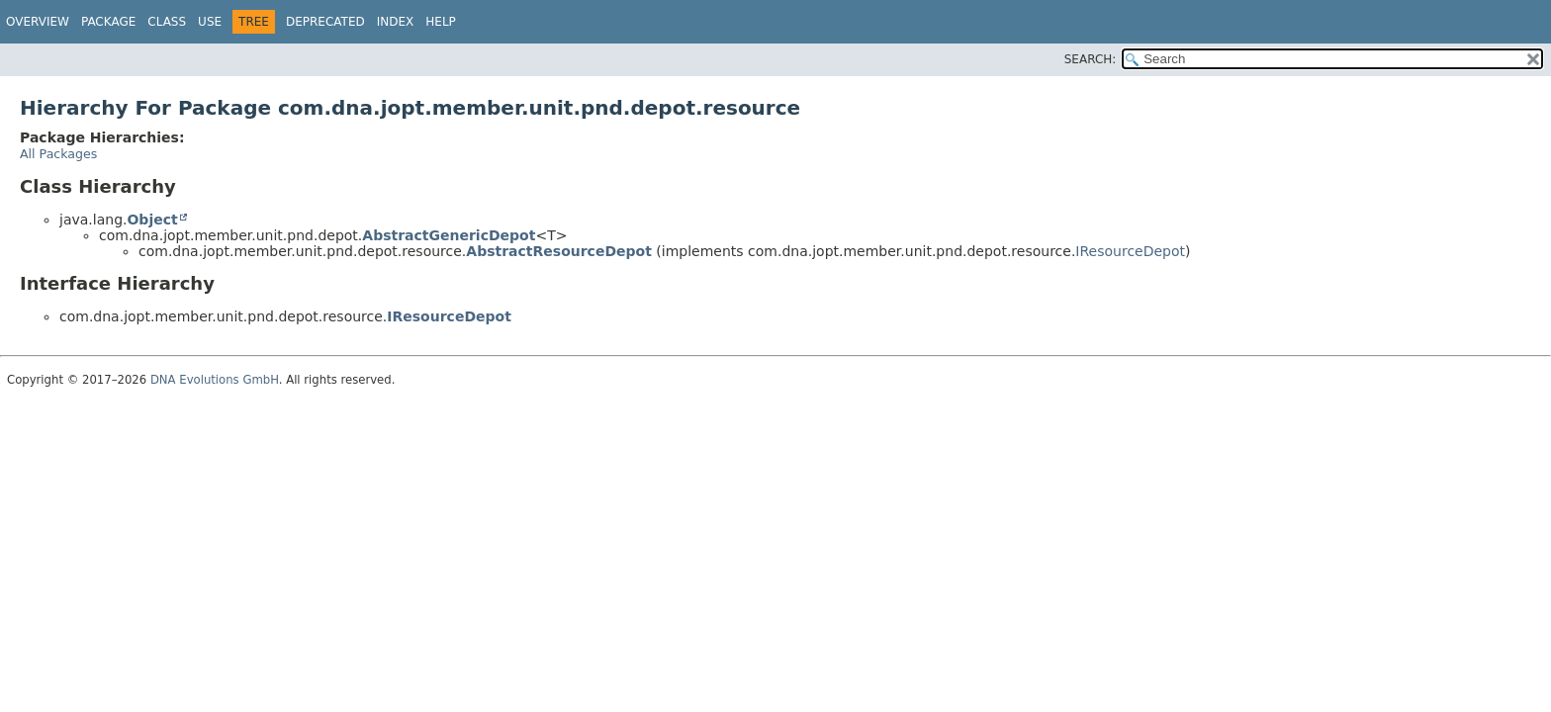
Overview (37, 22)
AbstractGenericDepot (448, 235)
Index (395, 22)
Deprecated (325, 22)
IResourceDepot (1130, 251)
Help (440, 22)
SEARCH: (1090, 59)
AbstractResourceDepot (559, 251)
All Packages (58, 153)
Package (108, 22)
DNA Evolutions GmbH (214, 380)
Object (152, 219)
